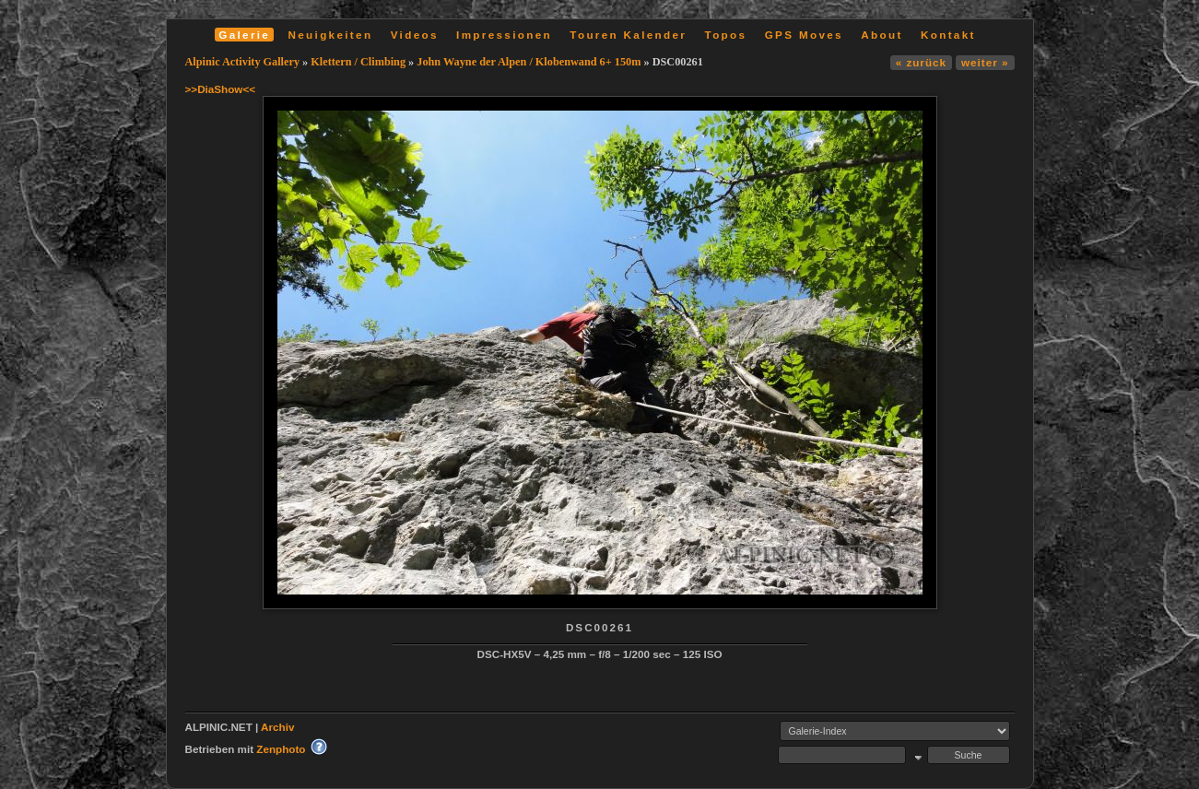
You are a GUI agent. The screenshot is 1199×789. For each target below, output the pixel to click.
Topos (726, 35)
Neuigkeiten (330, 35)
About (881, 35)
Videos (415, 35)
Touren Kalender (628, 35)
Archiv (277, 727)
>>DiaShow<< (220, 89)
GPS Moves (804, 35)
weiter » (984, 62)
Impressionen (504, 35)
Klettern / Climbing (358, 61)
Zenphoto (280, 749)
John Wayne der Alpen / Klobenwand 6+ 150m (529, 61)
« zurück (921, 62)
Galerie (244, 35)
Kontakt (948, 35)
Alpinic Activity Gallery (242, 61)
